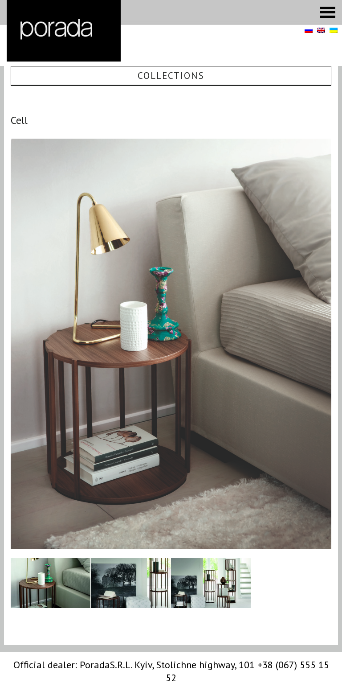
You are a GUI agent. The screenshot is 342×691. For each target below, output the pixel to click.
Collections (171, 76)
